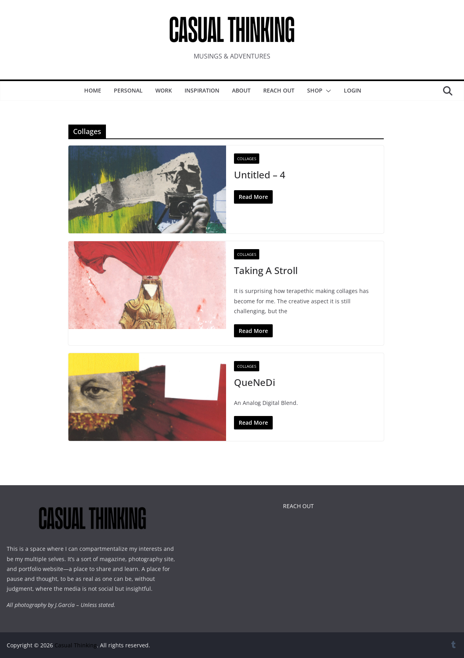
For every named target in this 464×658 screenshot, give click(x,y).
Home (92, 90)
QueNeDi (254, 382)
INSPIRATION (202, 90)
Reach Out (278, 90)
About (241, 90)
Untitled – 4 (259, 174)
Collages (246, 158)
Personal (128, 90)
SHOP (315, 90)
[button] (327, 91)
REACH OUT (298, 506)
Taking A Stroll (266, 270)
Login (352, 90)
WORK (163, 90)
